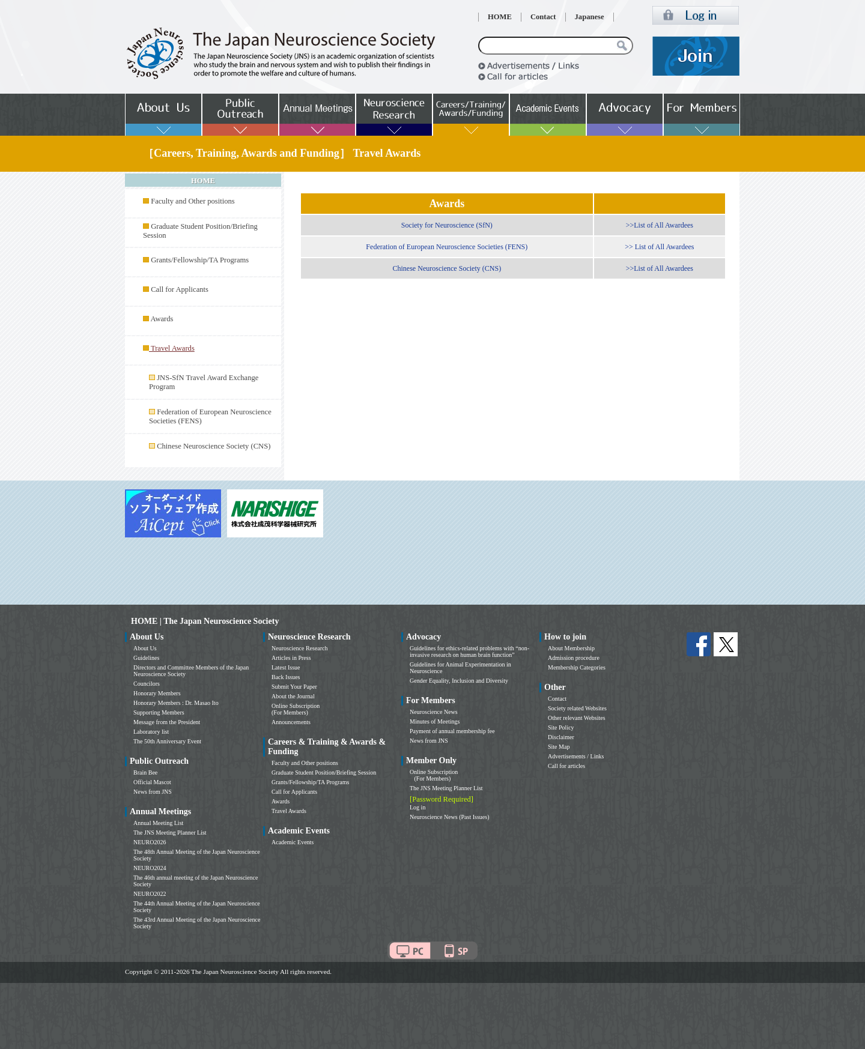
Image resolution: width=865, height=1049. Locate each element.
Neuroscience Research (300, 648)
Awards (161, 319)
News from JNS (152, 791)
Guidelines (146, 657)
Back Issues (286, 677)
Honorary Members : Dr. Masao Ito (176, 703)
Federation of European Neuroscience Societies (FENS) (446, 247)
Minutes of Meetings (435, 721)
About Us (145, 648)
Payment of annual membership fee (452, 731)
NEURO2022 (149, 893)
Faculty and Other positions (193, 201)
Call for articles (566, 766)
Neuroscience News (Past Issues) (449, 817)
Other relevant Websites (577, 718)
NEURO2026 (149, 842)
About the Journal (293, 696)
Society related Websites (577, 708)
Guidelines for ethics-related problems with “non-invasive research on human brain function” (469, 651)
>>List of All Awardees (659, 225)
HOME (500, 17)
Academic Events (293, 842)
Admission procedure (573, 657)
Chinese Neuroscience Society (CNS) (213, 446)
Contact (543, 17)
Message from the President (166, 722)
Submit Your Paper (294, 686)
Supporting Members (158, 712)
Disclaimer (561, 737)
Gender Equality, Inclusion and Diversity (459, 680)
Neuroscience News (434, 712)
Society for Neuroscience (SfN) (447, 225)
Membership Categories (577, 667)
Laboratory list (151, 731)
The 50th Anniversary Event (167, 741)
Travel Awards (289, 811)
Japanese (589, 17)
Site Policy (561, 727)
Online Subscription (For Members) (296, 709)
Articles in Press (291, 657)
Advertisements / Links (576, 756)
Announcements (291, 722)
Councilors (146, 683)
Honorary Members (157, 693)
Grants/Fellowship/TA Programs (200, 260)
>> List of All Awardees (659, 247)
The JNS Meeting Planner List (170, 832)
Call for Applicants (179, 289)
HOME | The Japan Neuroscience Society (205, 621)
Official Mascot (152, 782)
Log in (417, 807)
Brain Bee (145, 772)
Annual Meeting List (158, 823)
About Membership (571, 648)
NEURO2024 (149, 868)
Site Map (558, 746)
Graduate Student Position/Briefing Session (324, 772)
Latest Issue (286, 667)
